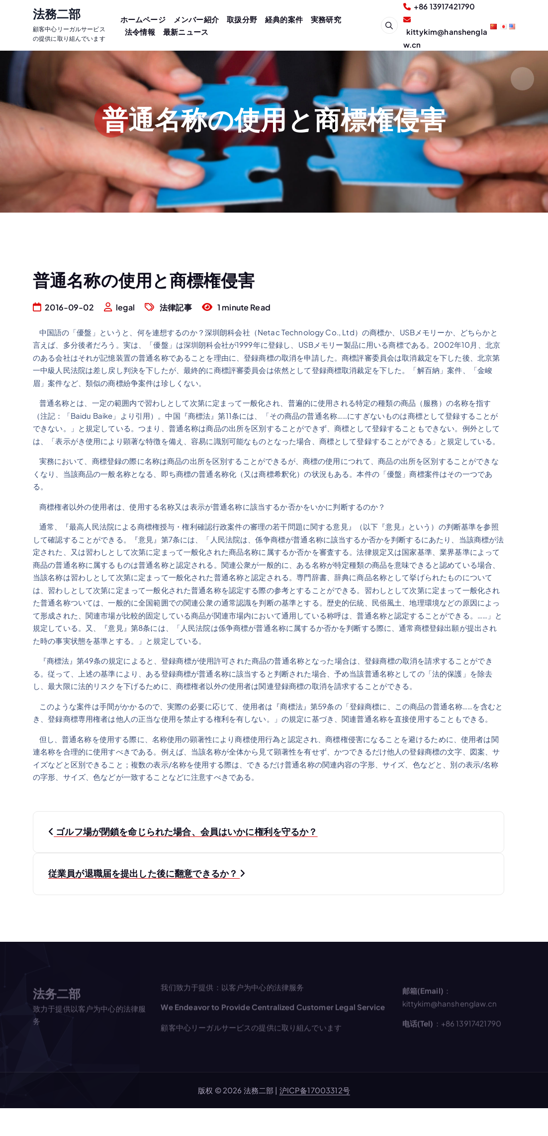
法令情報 (140, 31)
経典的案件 (284, 19)
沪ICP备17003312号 (314, 1090)
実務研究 (326, 19)
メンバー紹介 (196, 19)
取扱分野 (242, 19)
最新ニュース (185, 31)
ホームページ (143, 19)
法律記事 (176, 307)
